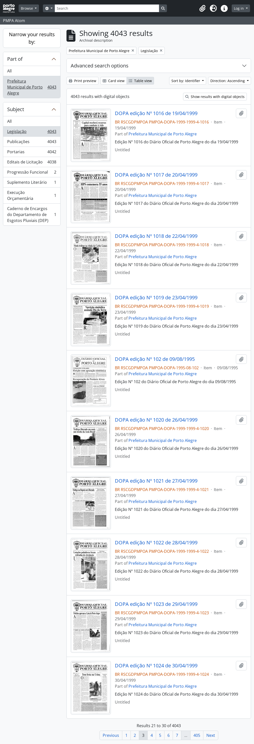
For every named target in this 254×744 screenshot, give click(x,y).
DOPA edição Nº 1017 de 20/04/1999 (156, 175)
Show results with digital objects (215, 96)
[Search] (107, 8)
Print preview (82, 80)
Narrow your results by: (32, 38)
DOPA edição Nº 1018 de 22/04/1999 (156, 236)
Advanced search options (99, 65)
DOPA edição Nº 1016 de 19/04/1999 (156, 113)
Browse (27, 8)
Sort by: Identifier (186, 80)
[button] (202, 8)
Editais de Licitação (31, 163)
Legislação (31, 132)
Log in (239, 8)
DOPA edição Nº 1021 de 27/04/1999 (156, 481)
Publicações (31, 143)
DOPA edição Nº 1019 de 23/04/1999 (156, 298)
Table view (140, 80)
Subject (15, 109)
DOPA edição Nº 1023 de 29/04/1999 (156, 604)
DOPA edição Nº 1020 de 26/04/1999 (156, 420)
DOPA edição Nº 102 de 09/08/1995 (155, 359)
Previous (111, 735)
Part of (15, 59)
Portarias (31, 153)
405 (196, 735)
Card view (114, 80)
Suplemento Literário (31, 183)
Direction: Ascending (228, 80)
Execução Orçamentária (31, 195)
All (9, 71)
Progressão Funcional (31, 173)
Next (210, 735)
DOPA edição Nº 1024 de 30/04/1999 (156, 666)
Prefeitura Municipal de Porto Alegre (31, 87)
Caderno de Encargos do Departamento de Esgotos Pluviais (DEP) (31, 214)
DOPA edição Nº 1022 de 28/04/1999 (156, 543)
